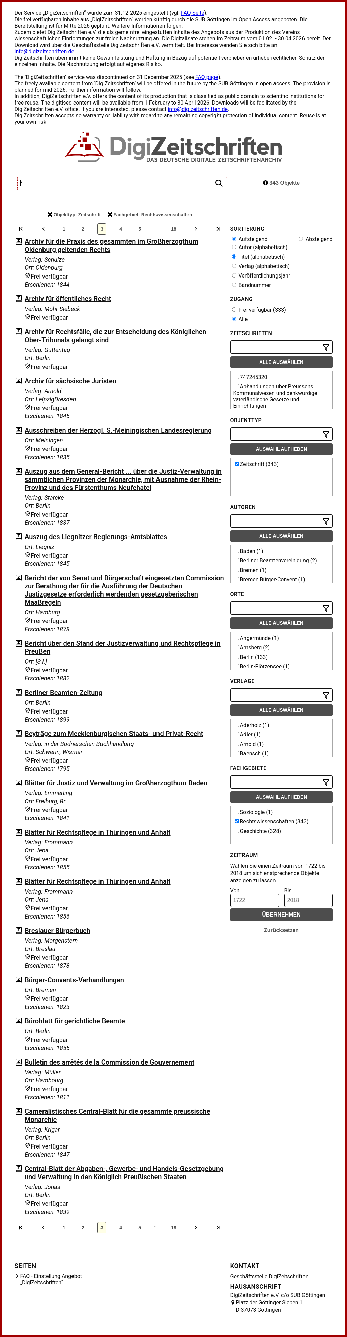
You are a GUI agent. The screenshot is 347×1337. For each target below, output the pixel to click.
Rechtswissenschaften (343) (272, 821)
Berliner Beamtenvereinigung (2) (276, 560)
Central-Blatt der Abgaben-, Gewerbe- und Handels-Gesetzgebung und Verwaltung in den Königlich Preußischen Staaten (124, 1173)
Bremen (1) (251, 570)
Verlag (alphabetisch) (261, 266)
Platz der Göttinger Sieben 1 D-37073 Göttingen (269, 1306)
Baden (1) (249, 551)
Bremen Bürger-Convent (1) (270, 579)
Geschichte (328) (258, 831)
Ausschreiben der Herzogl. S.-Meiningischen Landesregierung (118, 430)
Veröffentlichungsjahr (261, 275)
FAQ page (206, 77)
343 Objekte (281, 183)
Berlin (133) (251, 657)
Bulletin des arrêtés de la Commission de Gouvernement (109, 1062)
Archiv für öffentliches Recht (68, 299)
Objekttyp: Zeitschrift (74, 214)
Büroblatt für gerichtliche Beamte (75, 1021)
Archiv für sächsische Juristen (70, 381)
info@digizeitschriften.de (45, 51)
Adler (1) (248, 734)
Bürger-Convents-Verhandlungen (74, 980)
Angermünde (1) (257, 638)
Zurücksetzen (281, 930)
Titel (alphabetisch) (258, 257)
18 (173, 229)
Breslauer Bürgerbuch (57, 931)
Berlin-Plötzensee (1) (262, 666)
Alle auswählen (281, 362)
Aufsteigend (250, 239)
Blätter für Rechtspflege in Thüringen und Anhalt (98, 832)
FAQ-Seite (192, 13)
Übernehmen (281, 915)
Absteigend (316, 239)
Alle (240, 319)
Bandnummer (251, 285)
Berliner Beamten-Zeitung (64, 693)
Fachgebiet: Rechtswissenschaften (150, 214)
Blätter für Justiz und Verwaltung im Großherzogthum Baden (116, 783)
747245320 (251, 377)
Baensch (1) (252, 753)
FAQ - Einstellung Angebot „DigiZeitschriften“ (51, 1279)
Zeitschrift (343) (257, 464)
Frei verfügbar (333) (259, 310)
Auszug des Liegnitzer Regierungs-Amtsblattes (96, 537)
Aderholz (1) (252, 725)
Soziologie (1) (254, 812)
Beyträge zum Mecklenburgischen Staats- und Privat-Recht (114, 734)
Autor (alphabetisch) (260, 247)
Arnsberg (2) (252, 647)
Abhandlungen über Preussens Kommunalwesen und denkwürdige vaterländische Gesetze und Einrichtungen (275, 396)
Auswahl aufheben (281, 449)
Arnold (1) (249, 744)
